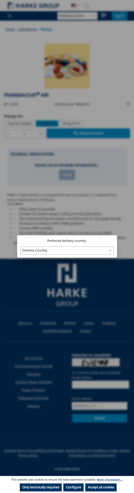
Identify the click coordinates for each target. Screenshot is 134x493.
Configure (73, 487)
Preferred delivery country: (67, 241)
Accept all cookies (101, 487)
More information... (110, 479)
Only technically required (40, 487)
